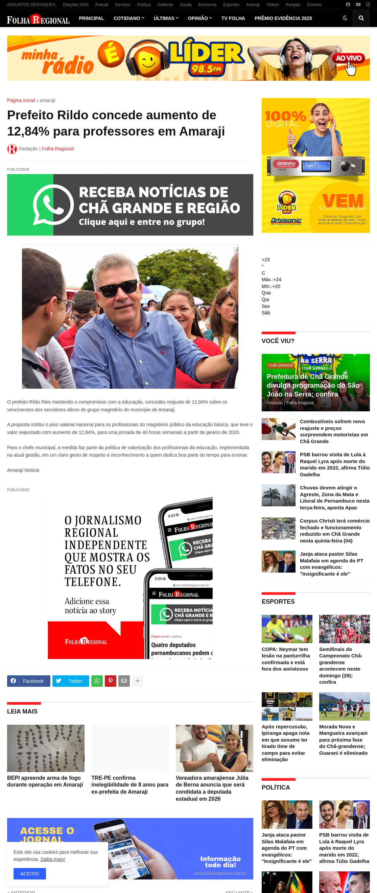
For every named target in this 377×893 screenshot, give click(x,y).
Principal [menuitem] (91, 18)
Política (143, 4)
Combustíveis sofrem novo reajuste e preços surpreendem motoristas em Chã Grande (334, 431)
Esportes (231, 4)
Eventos (314, 4)
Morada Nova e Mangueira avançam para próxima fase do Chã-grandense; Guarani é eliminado (343, 740)
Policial (101, 4)
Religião (293, 4)
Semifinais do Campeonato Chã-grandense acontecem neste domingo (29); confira (340, 665)
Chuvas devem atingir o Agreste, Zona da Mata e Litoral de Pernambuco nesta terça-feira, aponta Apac (335, 497)
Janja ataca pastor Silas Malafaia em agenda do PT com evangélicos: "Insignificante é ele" (331, 564)
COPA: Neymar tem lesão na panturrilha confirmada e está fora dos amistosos (286, 659)
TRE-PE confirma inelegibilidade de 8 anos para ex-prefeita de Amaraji (129, 785)
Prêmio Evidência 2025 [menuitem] (283, 18)
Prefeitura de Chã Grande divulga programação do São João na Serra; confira (313, 385)
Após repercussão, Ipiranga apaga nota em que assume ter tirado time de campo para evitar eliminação (286, 743)
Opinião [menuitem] (198, 18)
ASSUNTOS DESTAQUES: (31, 4)
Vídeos (272, 4)
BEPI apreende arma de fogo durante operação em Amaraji (45, 781)
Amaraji (253, 4)
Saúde (186, 4)
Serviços (123, 4)
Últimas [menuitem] (164, 18)
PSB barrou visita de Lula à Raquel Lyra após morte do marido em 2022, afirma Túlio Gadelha (335, 464)
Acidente (165, 4)
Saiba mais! (52, 859)
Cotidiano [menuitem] (127, 18)
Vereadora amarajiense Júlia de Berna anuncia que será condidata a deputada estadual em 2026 (212, 788)
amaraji (47, 100)
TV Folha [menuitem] (233, 18)
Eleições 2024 (76, 4)
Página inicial (21, 100)
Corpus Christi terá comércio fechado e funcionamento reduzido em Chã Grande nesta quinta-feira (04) (335, 531)
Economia (207, 4)
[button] (344, 18)
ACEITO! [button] (29, 873)
